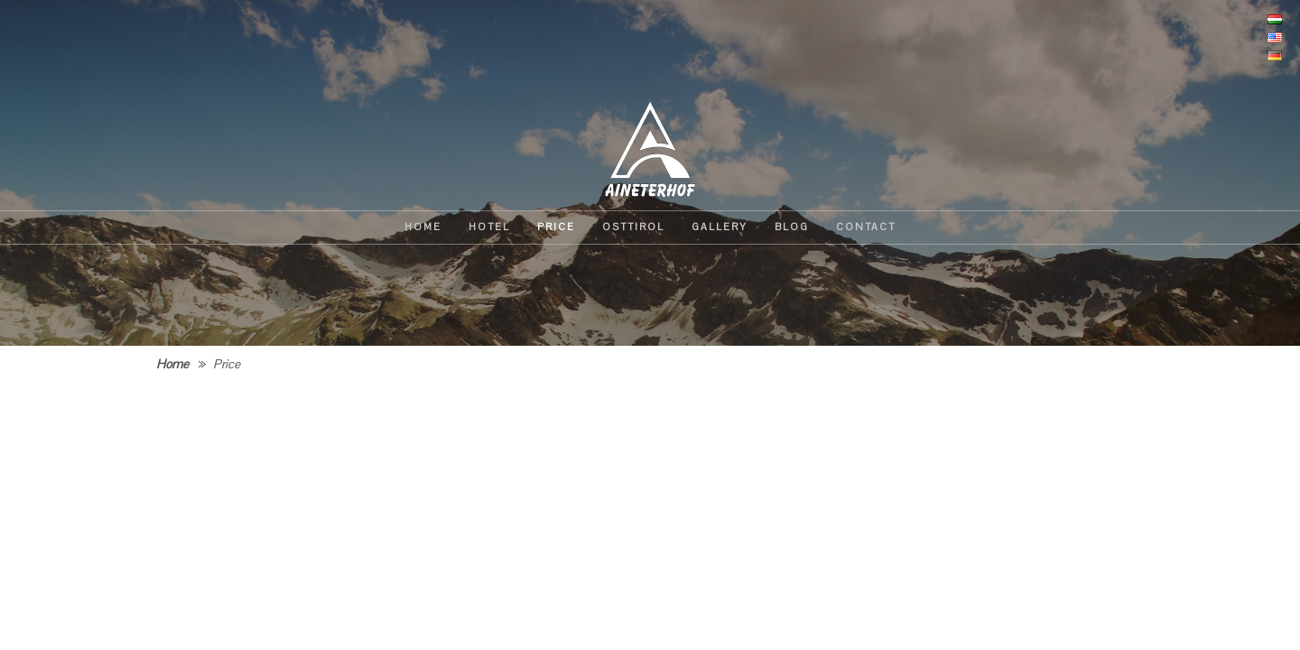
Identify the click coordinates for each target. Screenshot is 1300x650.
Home (172, 364)
